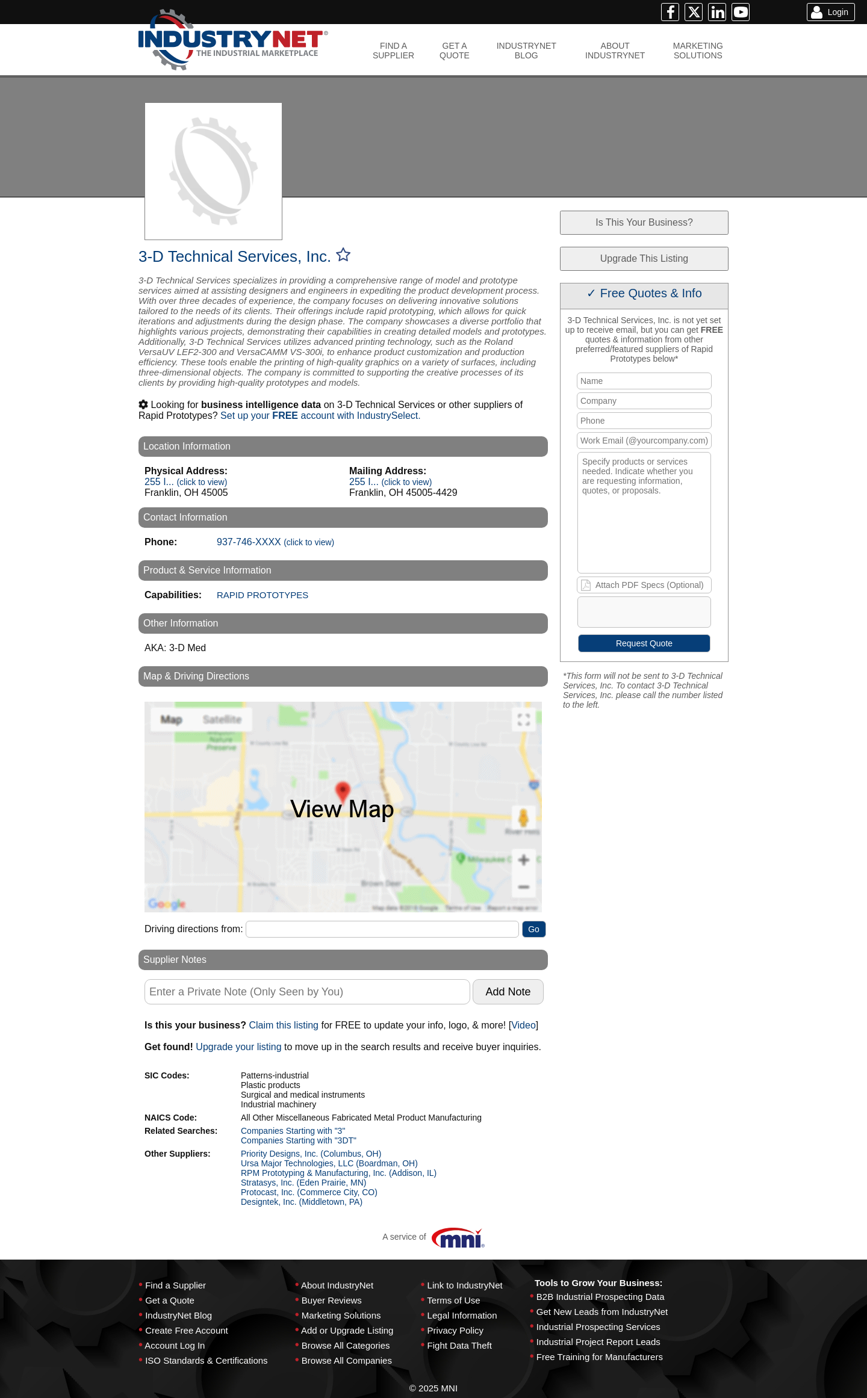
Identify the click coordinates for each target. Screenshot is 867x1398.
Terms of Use (453, 1300)
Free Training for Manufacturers (599, 1357)
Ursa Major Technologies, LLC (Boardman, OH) (329, 1163)
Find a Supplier (175, 1285)
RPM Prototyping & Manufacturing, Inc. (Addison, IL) (339, 1173)
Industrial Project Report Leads (598, 1342)
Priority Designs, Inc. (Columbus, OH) (311, 1153)
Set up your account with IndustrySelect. (320, 415)
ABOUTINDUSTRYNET (615, 50)
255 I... (185, 482)
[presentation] (670, 614)
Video (523, 1025)
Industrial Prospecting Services (598, 1327)
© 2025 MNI (433, 1388)
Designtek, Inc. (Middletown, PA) (301, 1202)
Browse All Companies (347, 1360)
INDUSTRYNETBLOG (526, 50)
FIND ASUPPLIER (393, 50)
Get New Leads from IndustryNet (602, 1312)
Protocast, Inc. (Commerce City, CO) (309, 1192)
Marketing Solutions (341, 1315)
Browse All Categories (346, 1345)
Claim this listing (284, 1025)
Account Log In (174, 1345)
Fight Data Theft (459, 1345)
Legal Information (462, 1315)
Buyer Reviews (332, 1300)
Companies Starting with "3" (293, 1131)
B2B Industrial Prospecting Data (600, 1296)
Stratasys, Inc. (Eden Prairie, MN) (304, 1182)
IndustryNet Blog (178, 1315)
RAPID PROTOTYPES (262, 595)
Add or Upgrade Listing (347, 1330)
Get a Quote (169, 1300)
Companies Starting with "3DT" (298, 1140)
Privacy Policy (455, 1330)
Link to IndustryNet (465, 1285)
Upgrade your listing (238, 1047)
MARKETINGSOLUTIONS (698, 50)
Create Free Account (186, 1330)
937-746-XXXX (275, 542)
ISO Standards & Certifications (206, 1360)
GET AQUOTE (455, 50)
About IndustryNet (337, 1285)
